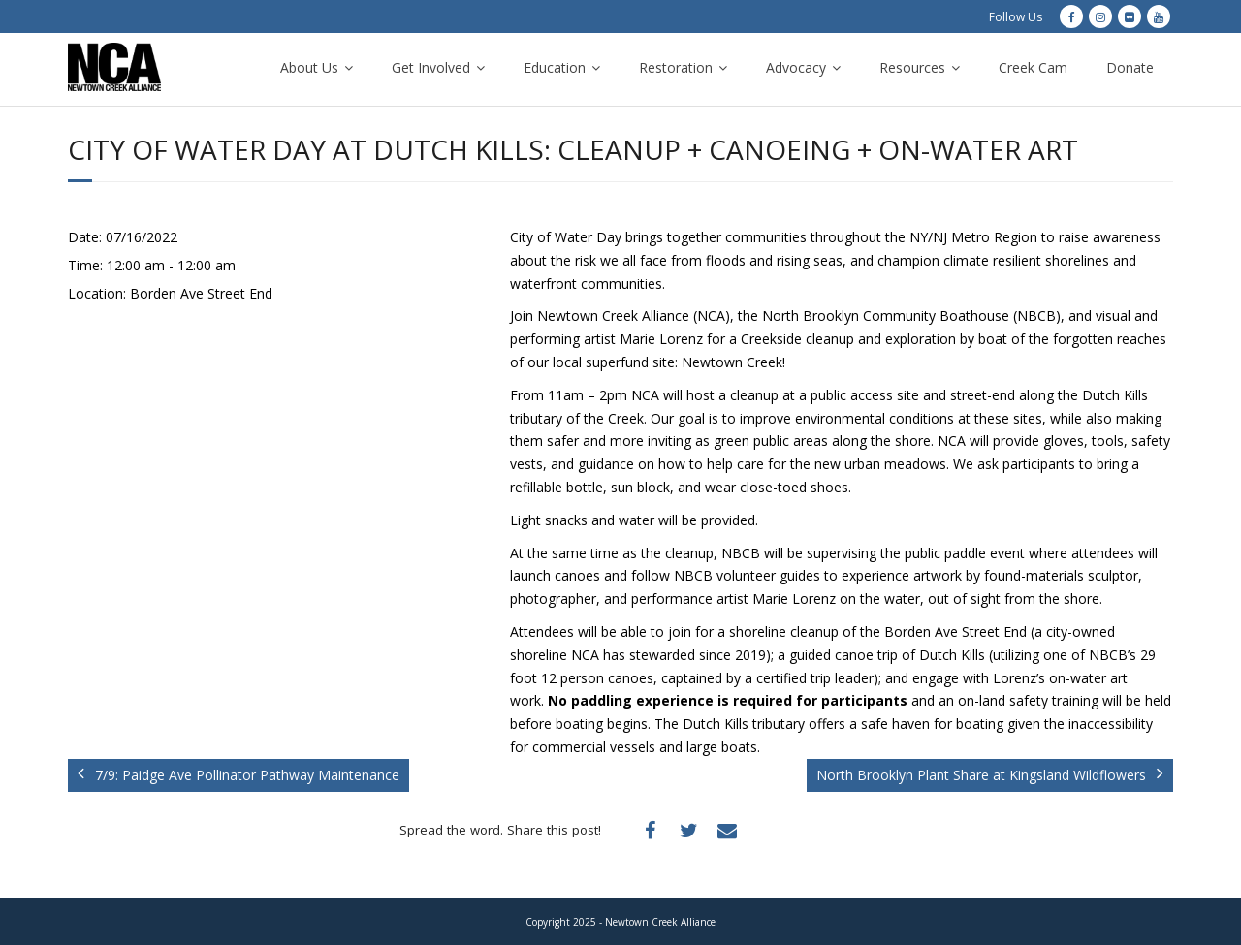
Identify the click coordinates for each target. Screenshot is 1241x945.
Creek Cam (1033, 67)
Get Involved (431, 67)
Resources (912, 67)
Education (555, 67)
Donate (1130, 67)
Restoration (676, 67)
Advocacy (796, 67)
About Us (309, 67)
